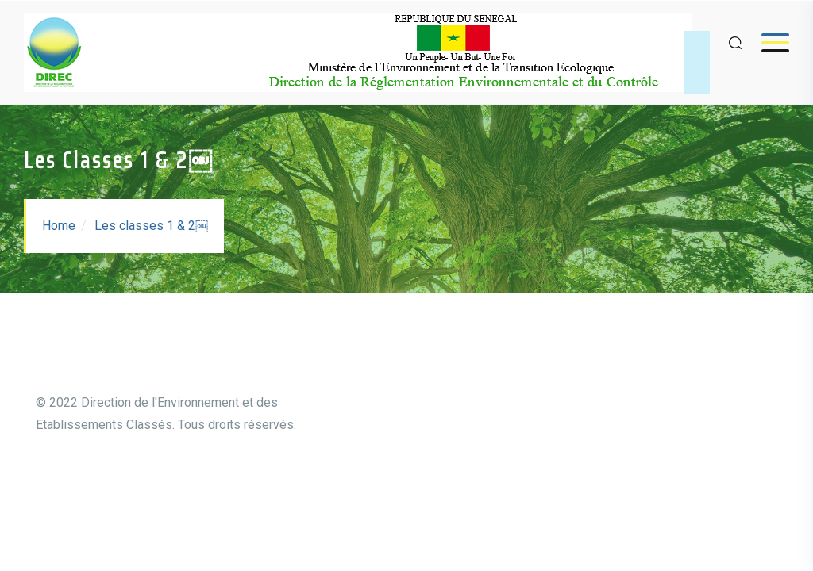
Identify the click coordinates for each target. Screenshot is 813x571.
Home (58, 225)
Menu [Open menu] (767, 42)
